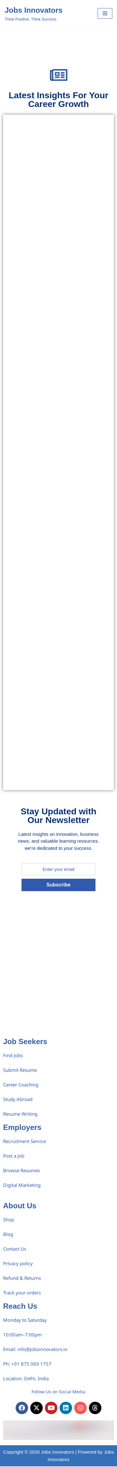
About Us (20, 1205)
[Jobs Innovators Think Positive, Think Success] (33, 13)
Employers (22, 1127)
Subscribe (58, 884)
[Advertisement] (58, 973)
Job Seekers (25, 1041)
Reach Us (20, 1306)
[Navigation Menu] (105, 13)
